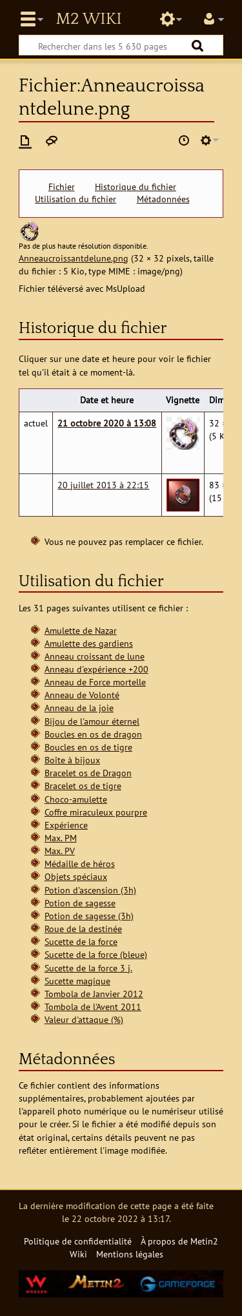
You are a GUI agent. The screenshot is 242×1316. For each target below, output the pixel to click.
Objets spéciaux (76, 876)
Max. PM (61, 838)
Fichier (61, 187)
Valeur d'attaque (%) (84, 1019)
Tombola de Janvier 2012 (94, 993)
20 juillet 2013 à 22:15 (103, 485)
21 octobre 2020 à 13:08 (106, 423)
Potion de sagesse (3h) (89, 916)
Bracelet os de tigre (83, 785)
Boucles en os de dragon (93, 734)
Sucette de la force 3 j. (88, 968)
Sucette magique (77, 981)
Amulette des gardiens (89, 643)
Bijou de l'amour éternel (92, 721)
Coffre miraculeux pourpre (96, 812)
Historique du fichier (135, 187)
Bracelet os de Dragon (88, 773)
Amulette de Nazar (81, 630)
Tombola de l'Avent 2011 (93, 1006)
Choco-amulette (76, 799)
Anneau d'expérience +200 (96, 669)
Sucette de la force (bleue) (96, 954)
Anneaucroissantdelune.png (73, 258)
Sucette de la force (81, 941)
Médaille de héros (80, 863)
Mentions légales (129, 1254)
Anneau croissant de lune (95, 656)
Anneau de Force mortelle (95, 682)
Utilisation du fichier (75, 199)
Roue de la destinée (83, 928)
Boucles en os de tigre (88, 747)
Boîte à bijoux (72, 760)
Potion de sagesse (80, 903)
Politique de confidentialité (78, 1241)
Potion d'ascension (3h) (90, 890)
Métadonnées (163, 199)
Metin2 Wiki (88, 19)
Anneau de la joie (79, 707)
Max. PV (60, 850)
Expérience (66, 825)
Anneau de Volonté (82, 695)
